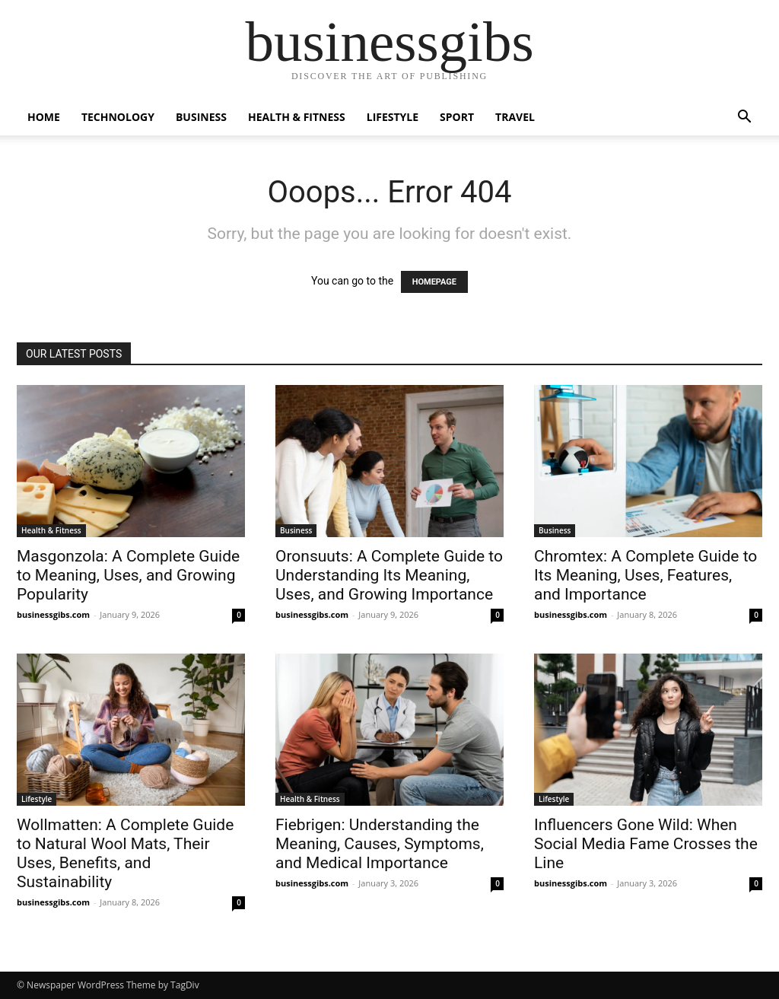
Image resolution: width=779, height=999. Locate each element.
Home (43, 117)
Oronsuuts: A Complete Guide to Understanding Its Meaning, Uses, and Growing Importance (389, 575)
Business (201, 117)
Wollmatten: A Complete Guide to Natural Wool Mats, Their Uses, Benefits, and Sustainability (125, 853)
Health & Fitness (296, 117)
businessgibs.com (53, 614)
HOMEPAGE (434, 282)
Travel (515, 117)
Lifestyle (392, 117)
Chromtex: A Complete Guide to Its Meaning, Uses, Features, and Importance (645, 575)
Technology (117, 117)
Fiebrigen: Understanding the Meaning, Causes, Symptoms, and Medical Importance (379, 844)
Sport (457, 117)
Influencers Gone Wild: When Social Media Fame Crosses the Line (646, 844)
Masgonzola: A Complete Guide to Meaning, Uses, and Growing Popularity (128, 575)
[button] (744, 118)
